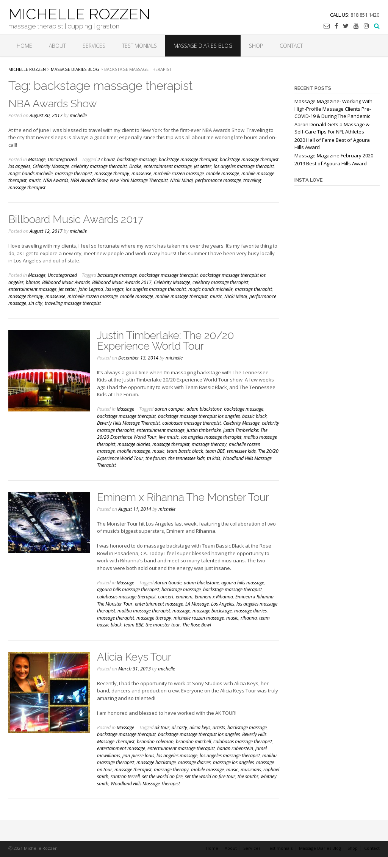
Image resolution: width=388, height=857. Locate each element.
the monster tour (163, 625)
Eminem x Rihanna (214, 596)
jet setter (202, 166)
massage (181, 610)
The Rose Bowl (196, 625)
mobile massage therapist (181, 296)
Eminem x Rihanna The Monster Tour (183, 497)
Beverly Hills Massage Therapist (128, 423)
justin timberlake (204, 430)
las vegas (114, 289)
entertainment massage (168, 166)
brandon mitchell (193, 741)
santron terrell (125, 776)
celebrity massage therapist (99, 166)
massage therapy (111, 173)
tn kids (213, 458)
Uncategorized (62, 159)
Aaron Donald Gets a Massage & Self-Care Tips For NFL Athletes (331, 128)
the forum (156, 458)
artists (219, 727)
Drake (135, 166)
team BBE (215, 451)
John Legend (90, 289)
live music (169, 437)
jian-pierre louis (138, 755)
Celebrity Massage (51, 166)
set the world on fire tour (210, 776)
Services (94, 45)
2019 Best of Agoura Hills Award (330, 163)
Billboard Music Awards (66, 282)
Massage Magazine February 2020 (333, 155)
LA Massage (197, 604)
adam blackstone (204, 409)
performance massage (218, 180)
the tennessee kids (186, 458)
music (35, 180)
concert (166, 596)
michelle (78, 115)
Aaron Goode (168, 582)
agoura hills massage (242, 582)
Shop (256, 45)
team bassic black (185, 451)
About (57, 45)
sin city (35, 303)
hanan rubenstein (235, 748)
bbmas (33, 282)
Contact (291, 45)
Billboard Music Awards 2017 (75, 219)
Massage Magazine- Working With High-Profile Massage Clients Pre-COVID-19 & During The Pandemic (333, 108)
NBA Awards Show (52, 103)
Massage (36, 159)
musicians (251, 769)
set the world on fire (162, 776)
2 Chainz (106, 159)
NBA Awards (55, 180)
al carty (179, 727)
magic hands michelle (30, 173)
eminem (184, 596)
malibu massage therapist (143, 610)
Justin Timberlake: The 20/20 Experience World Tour (165, 340)
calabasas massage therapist (191, 423)
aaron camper (169, 409)
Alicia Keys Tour (134, 657)
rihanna (249, 618)
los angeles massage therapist (244, 166)
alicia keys (199, 727)
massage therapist (73, 173)
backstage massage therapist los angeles (199, 416)
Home (24, 45)
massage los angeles (233, 762)
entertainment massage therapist (181, 748)
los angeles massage (176, 755)
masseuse (141, 173)
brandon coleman (155, 741)
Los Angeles (222, 604)
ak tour (162, 727)
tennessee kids (241, 451)
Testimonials (139, 45)
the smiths (248, 776)
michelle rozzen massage (178, 173)
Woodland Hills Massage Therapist (145, 783)
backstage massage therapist (188, 159)
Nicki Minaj (181, 180)
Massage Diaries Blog (203, 45)
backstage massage (136, 159)
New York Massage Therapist (139, 180)
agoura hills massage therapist (128, 589)
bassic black (254, 416)
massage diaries (133, 444)
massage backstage (212, 610)
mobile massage (222, 173)
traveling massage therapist (73, 303)
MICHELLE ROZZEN (79, 13)
